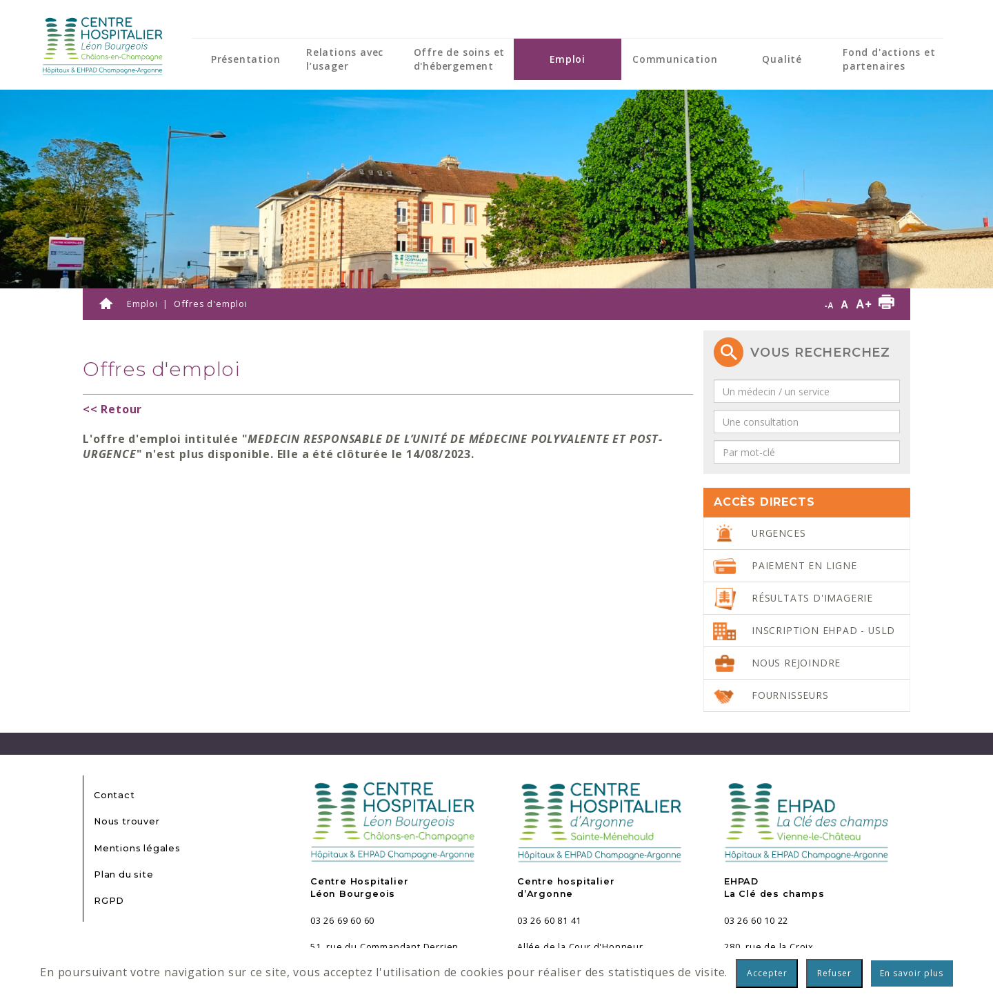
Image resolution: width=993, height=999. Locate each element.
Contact (114, 795)
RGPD (109, 901)
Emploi (567, 59)
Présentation (246, 59)
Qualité (782, 59)
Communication (674, 59)
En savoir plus (911, 973)
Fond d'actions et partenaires (889, 59)
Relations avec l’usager (344, 59)
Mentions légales (137, 848)
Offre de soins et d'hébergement (459, 59)
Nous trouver (127, 821)
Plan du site (124, 874)
